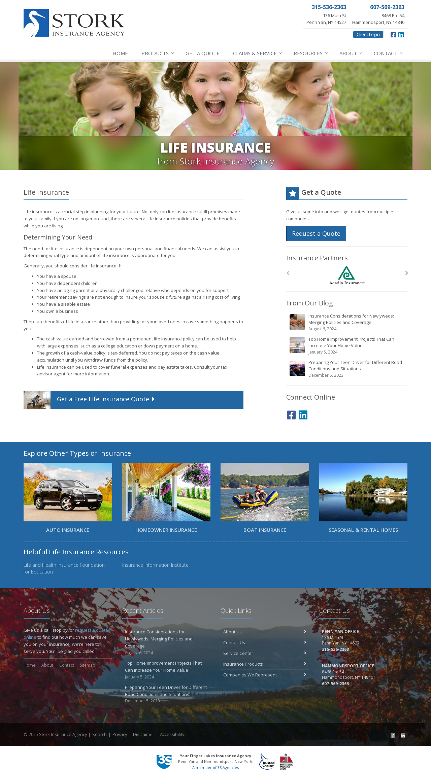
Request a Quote (316, 233)
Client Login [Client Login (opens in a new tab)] (368, 34)
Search (99, 734)
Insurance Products (264, 664)
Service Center (264, 653)
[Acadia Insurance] (347, 275)
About (351, 53)
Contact (388, 53)
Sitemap (87, 665)
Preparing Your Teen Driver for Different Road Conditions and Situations (347, 368)
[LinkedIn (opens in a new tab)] (401, 34)
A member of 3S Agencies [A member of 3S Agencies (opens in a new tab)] (215, 767)
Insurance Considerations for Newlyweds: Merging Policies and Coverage (347, 322)
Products (158, 53)
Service (258, 53)
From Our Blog (309, 302)
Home (120, 53)
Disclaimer (143, 734)
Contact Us (264, 642)
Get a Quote (203, 53)
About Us (264, 632)
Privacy (119, 734)
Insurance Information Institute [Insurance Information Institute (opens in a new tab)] (155, 565)
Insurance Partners (317, 257)
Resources (311, 53)
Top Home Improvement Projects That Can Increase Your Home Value (347, 345)
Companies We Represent (264, 675)
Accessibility (172, 734)
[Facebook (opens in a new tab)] (393, 34)
